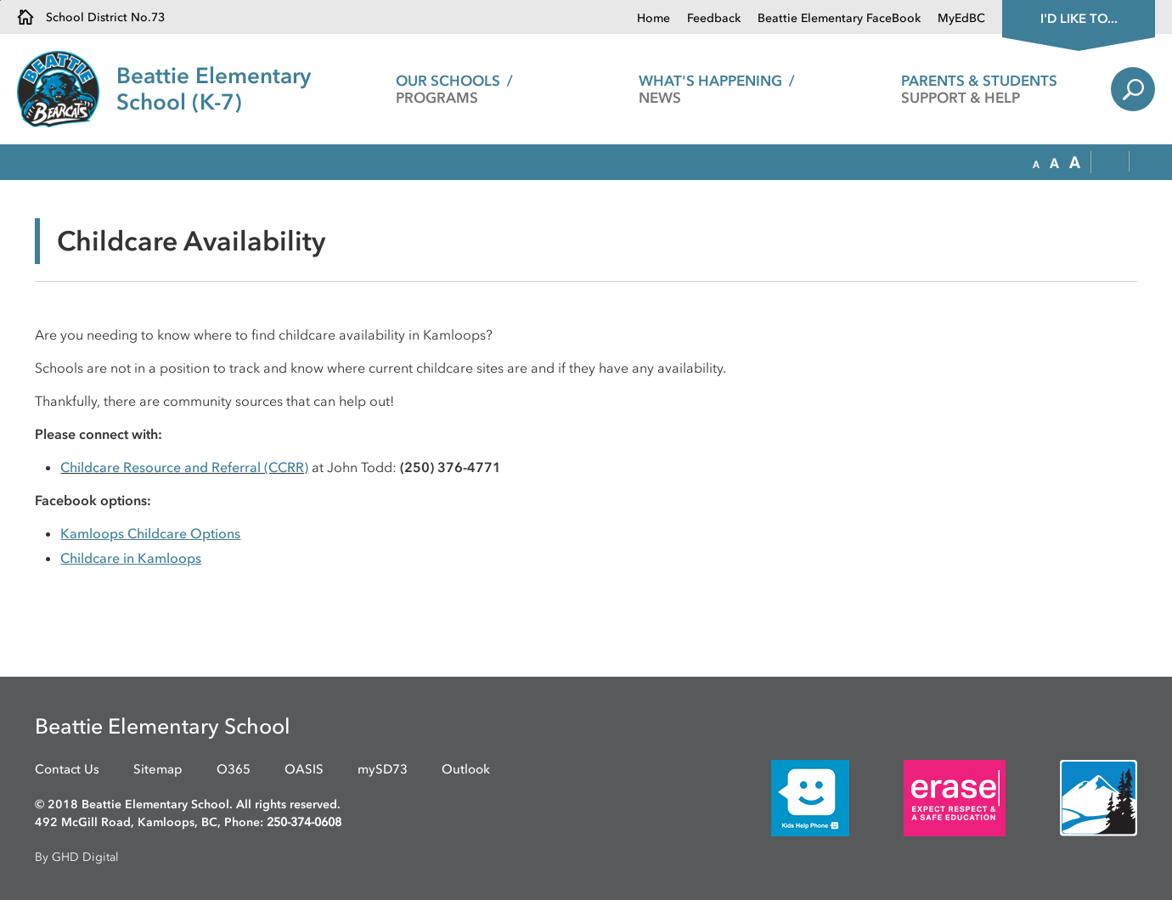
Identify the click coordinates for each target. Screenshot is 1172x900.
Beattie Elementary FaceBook (839, 18)
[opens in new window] (784, 797)
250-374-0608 (304, 822)
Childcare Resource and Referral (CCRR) (184, 466)
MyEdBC (961, 18)
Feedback (714, 18)
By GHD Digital (77, 857)
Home (653, 18)
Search (1133, 89)
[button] (1036, 163)
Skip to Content (0, 0)
